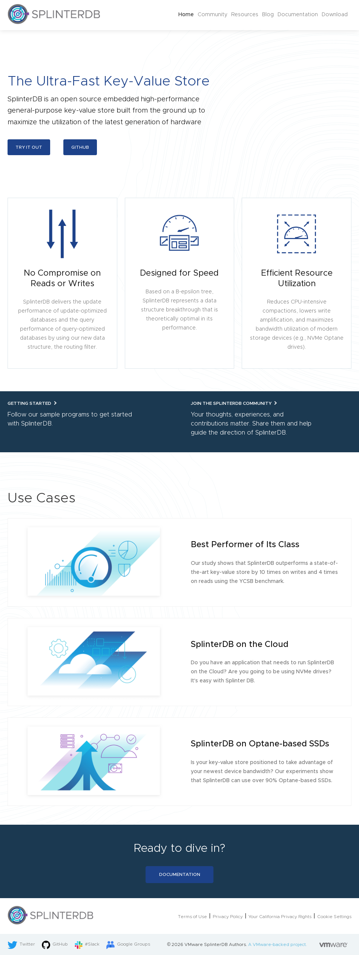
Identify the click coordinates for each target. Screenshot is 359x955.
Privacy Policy (228, 916)
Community (212, 14)
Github (80, 147)
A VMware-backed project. (298, 944)
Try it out (28, 147)
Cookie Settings (334, 916)
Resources (244, 14)
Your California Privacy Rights (280, 916)
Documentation (298, 14)
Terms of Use (192, 916)
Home (186, 14)
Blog (268, 14)
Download (335, 14)
